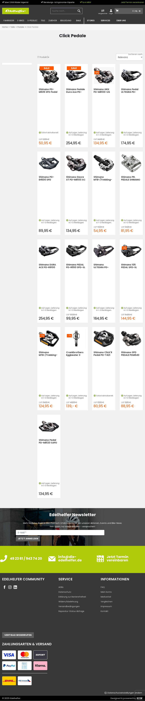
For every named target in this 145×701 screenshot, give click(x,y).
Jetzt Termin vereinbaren (132, 2)
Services (105, 20)
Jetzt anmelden (28, 538)
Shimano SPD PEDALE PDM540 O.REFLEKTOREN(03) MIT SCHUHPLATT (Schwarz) (131, 354)
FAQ (103, 587)
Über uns (121, 20)
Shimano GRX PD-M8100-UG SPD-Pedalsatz (102, 90)
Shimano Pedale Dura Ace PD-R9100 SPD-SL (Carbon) (75, 90)
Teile (43, 20)
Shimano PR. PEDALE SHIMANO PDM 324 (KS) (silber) (130, 178)
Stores (91, 20)
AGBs (60, 587)
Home (5, 27)
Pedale (20, 27)
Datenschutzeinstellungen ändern (124, 692)
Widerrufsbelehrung (68, 601)
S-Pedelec (32, 20)
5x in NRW (85, 2)
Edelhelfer (15, 698)
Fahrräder (9, 20)
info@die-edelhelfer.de (70, 558)
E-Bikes (20, 20)
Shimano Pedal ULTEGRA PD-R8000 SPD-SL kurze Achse (129, 90)
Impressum (106, 606)
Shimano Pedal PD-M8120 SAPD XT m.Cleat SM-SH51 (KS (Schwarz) (48, 441)
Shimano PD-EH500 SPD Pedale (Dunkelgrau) (47, 178)
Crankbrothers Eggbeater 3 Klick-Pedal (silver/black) (74, 354)
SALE (78, 20)
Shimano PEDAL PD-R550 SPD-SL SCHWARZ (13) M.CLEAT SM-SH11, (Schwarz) (76, 266)
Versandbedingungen (69, 606)
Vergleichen (106, 601)
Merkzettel (106, 596)
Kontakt (104, 611)
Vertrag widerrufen (18, 635)
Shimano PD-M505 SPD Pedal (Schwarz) (48, 90)
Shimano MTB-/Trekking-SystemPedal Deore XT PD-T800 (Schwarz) (48, 354)
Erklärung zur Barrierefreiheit (72, 596)
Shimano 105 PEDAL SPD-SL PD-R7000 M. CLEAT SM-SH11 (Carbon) (129, 266)
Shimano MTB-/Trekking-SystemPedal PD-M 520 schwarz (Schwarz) (104, 178)
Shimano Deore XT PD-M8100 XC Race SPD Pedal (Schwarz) (75, 178)
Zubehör (52, 20)
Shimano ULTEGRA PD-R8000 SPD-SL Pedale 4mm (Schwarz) (102, 266)
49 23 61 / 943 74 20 (26, 558)
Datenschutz (64, 592)
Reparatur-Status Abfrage (71, 611)
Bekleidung (65, 20)
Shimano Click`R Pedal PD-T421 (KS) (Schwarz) (103, 354)
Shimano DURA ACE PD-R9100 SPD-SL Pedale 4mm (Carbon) (48, 266)
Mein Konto (106, 592)
